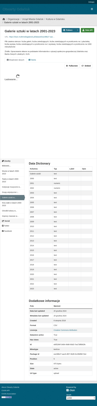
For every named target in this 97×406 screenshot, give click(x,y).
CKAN (70, 390)
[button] (77, 30)
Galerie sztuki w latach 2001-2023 (21, 22)
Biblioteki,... (6, 166)
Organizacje (13, 19)
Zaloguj (91, 2)
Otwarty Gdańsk (16, 9)
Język (68, 395)
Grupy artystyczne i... (10, 192)
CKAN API (6, 390)
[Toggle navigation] (91, 9)
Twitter (5, 226)
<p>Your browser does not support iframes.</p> (48, 114)
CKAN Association (9, 394)
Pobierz (67, 30)
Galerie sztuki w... (9, 198)
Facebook (7, 231)
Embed (86, 66)
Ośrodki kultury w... (9, 211)
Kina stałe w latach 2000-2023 (12, 204)
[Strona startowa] (4, 19)
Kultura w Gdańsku (55, 19)
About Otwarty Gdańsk (10, 387)
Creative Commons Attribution (65, 330)
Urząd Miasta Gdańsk (32, 19)
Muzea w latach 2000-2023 (10, 172)
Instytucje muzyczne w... (11, 187)
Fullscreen (72, 66)
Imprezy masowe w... (10, 216)
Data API (87, 30)
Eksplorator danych (15, 60)
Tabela (32, 60)
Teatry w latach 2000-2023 (10, 180)
